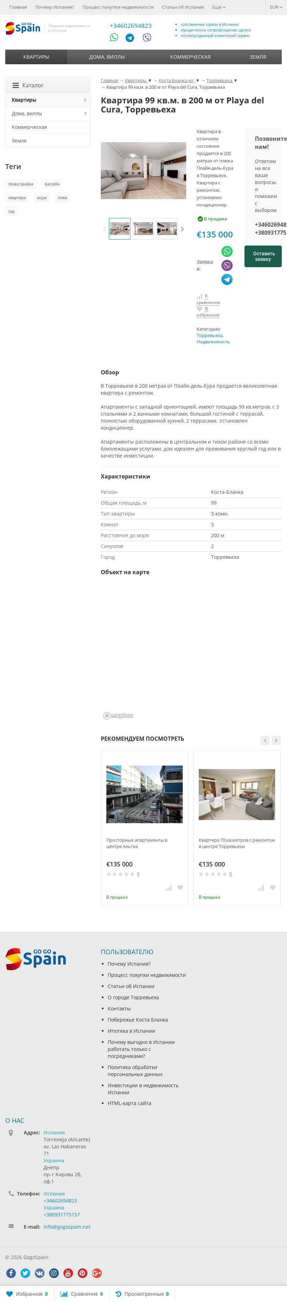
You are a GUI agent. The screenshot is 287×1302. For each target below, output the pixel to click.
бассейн (52, 183)
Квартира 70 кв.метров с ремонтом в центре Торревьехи (237, 843)
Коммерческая (190, 56)
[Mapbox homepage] (118, 716)
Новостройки (20, 183)
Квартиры (36, 56)
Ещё (219, 7)
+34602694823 (131, 26)
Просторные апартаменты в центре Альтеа (136, 843)
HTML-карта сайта (129, 1103)
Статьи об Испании (183, 7)
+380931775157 (62, 1214)
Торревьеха (209, 335)
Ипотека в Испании (131, 1030)
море (42, 197)
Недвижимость (213, 342)
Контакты (119, 1008)
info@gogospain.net (67, 1226)
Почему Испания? (54, 7)
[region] (191, 652)
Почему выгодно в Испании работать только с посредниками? (141, 1049)
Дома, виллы (107, 56)
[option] (119, 229)
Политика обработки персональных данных (135, 1070)
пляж (62, 197)
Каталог (28, 85)
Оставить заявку (264, 256)
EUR (276, 7)
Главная (18, 7)
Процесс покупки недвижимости (118, 7)
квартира (17, 197)
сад (11, 211)
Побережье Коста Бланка (138, 1019)
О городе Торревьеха (133, 997)
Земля (258, 56)
